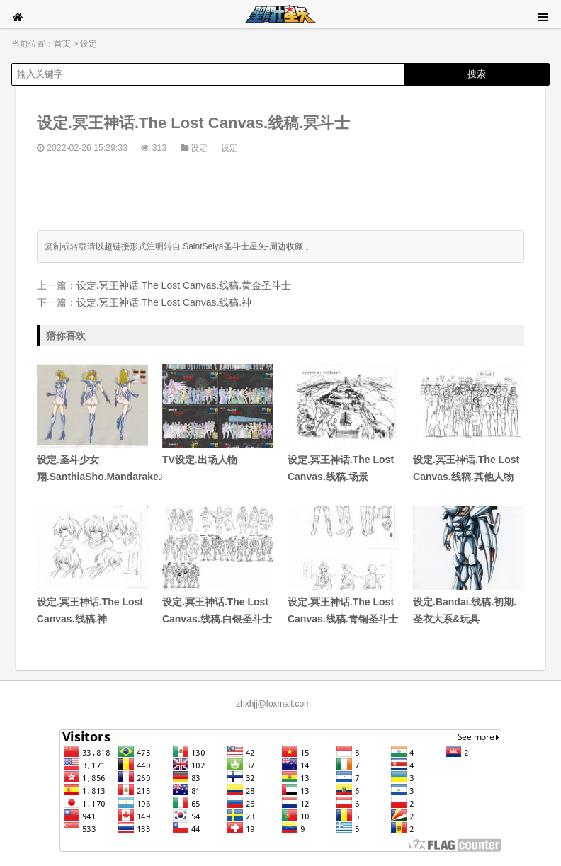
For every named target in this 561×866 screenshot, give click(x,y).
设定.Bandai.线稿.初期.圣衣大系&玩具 (468, 565)
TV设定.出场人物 (217, 414)
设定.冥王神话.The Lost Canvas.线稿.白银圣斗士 (217, 565)
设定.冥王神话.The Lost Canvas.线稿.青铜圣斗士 (343, 565)
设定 (88, 44)
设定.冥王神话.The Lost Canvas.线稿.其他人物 (468, 423)
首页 (62, 44)
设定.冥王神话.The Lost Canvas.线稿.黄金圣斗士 (183, 285)
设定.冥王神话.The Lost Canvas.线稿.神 (163, 302)
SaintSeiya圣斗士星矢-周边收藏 (242, 246)
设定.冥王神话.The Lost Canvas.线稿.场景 (343, 423)
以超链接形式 (121, 246)
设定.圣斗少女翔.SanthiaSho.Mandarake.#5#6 (92, 423)
